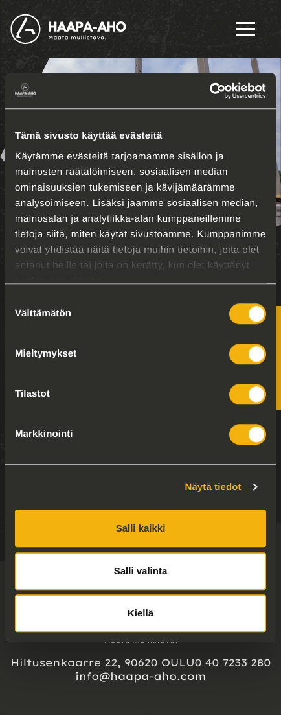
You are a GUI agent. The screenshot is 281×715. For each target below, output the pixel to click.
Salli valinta (141, 570)
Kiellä (140, 612)
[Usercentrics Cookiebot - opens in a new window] (209, 90)
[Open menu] (245, 29)
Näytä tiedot (213, 487)
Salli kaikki (141, 527)
